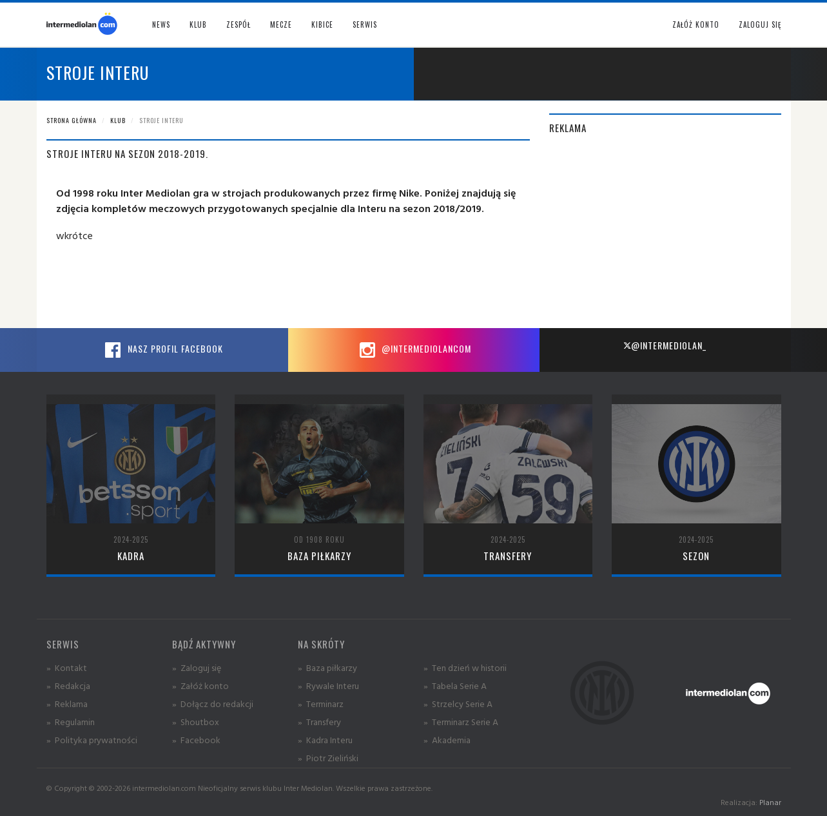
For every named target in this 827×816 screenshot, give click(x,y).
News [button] (161, 24)
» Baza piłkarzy (327, 667)
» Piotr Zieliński (328, 757)
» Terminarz (321, 703)
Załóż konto (695, 24)
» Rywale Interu (328, 685)
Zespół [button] (238, 24)
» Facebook (196, 739)
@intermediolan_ (664, 345)
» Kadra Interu (325, 739)
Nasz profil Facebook (162, 350)
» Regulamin (70, 721)
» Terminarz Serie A (460, 721)
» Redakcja (68, 685)
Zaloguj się (760, 24)
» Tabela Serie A (455, 685)
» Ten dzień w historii (465, 667)
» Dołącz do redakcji (212, 703)
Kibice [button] (322, 24)
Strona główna (71, 120)
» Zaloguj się (196, 667)
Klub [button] (198, 24)
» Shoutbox (195, 721)
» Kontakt (66, 667)
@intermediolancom (413, 350)
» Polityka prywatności (91, 739)
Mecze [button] (281, 24)
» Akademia (447, 739)
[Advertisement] (665, 238)
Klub (118, 120)
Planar (770, 802)
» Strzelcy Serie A (457, 703)
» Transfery (319, 721)
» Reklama (67, 703)
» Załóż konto (200, 685)
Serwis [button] (365, 24)
